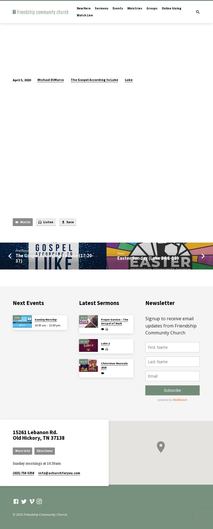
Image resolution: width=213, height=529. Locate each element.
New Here (84, 8)
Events (118, 8)
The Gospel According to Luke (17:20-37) (54, 258)
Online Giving (171, 8)
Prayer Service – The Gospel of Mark (114, 321)
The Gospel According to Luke (94, 80)
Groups (152, 8)
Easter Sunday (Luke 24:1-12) (148, 258)
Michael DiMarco (50, 80)
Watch (22, 222)
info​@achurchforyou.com (59, 473)
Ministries (134, 8)
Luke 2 (105, 343)
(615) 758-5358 (23, 473)
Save (67, 222)
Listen (45, 222)
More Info (22, 451)
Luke (129, 80)
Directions (45, 451)
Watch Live (85, 15)
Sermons (101, 8)
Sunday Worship (46, 319)
